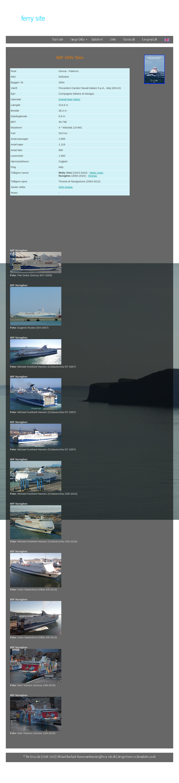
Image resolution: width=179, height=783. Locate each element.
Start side (57, 39)
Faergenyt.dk (149, 39)
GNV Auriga (65, 187)
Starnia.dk (129, 39)
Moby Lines (96, 172)
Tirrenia (92, 175)
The (27, 17)
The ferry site (33, 756)
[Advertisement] (154, 138)
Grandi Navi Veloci (69, 99)
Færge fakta (79, 39)
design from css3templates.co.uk (137, 756)
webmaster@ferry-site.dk (101, 756)
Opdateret (97, 39)
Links (113, 39)
